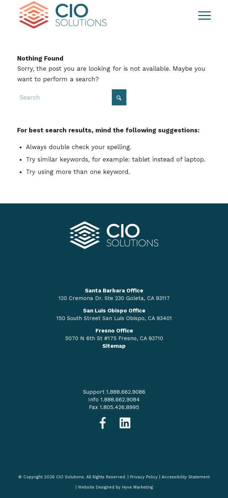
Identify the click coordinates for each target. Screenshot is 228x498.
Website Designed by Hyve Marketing (115, 487)
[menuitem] (201, 15)
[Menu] (201, 15)
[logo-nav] (94, 15)
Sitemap (114, 346)
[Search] (71, 97)
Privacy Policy (144, 477)
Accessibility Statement (186, 477)
